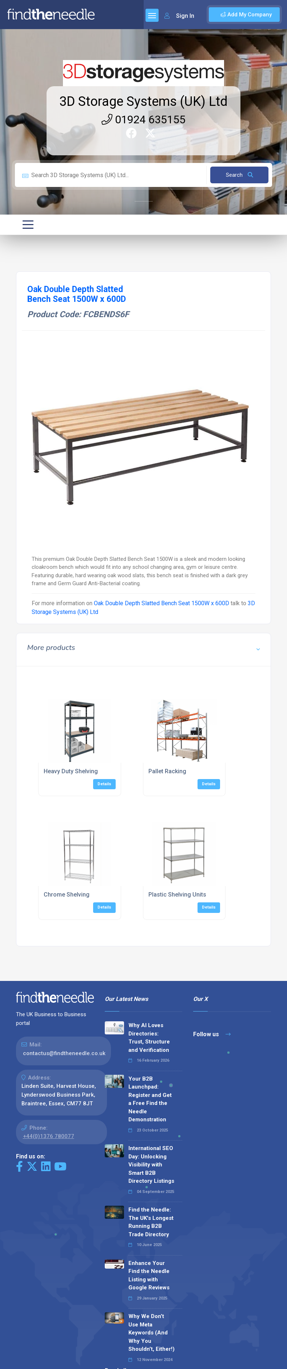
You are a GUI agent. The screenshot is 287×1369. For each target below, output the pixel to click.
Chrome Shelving (66, 894)
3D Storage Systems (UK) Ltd (143, 101)
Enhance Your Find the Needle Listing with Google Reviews (149, 1275)
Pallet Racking (167, 771)
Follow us (212, 1034)
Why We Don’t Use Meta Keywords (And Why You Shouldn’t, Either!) (151, 1332)
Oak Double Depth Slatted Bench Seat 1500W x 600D (161, 603)
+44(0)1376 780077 (48, 1136)
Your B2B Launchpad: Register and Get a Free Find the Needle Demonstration (150, 1099)
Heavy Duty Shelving (71, 771)
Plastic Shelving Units (177, 894)
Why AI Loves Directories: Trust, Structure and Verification (149, 1037)
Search (239, 175)
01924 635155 (143, 119)
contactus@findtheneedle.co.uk (64, 1053)
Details (104, 784)
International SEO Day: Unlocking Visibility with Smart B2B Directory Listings (151, 1164)
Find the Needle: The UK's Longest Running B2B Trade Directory (151, 1222)
